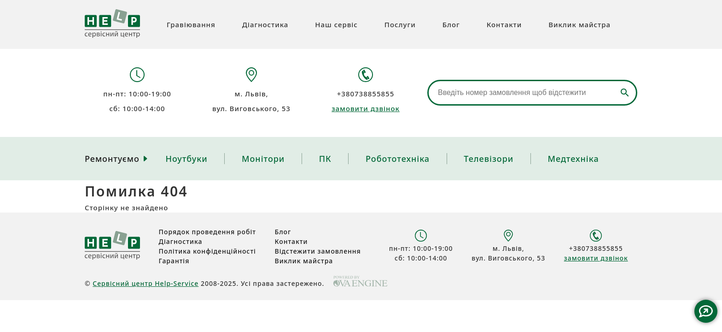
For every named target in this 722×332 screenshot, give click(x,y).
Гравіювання (191, 24)
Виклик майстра (579, 24)
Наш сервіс (336, 24)
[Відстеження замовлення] (532, 93)
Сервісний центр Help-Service (145, 283)
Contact (705, 311)
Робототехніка (398, 158)
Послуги (400, 24)
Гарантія (174, 260)
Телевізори (488, 158)
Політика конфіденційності (207, 251)
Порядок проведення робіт (207, 231)
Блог (451, 24)
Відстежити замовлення (318, 251)
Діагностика (265, 24)
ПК (325, 158)
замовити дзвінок (366, 108)
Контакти (504, 24)
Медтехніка (573, 158)
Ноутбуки (186, 158)
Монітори (263, 158)
